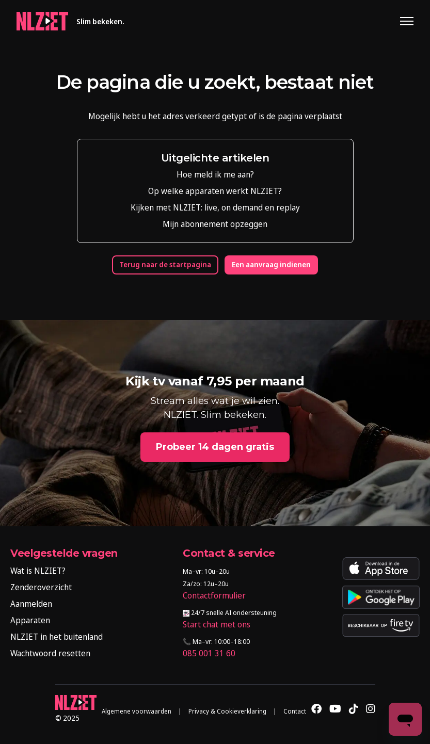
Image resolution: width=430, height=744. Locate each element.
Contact (294, 711)
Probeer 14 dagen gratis (215, 446)
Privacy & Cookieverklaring (227, 711)
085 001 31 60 (209, 653)
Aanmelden (31, 603)
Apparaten (30, 620)
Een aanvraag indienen (271, 265)
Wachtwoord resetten (50, 653)
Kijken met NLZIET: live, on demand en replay (215, 207)
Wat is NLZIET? (38, 570)
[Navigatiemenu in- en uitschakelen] (407, 21)
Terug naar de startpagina (165, 265)
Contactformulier (214, 595)
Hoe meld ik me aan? (215, 174)
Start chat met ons (216, 624)
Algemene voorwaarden (136, 711)
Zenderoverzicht (41, 587)
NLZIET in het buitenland (56, 636)
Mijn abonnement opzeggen (215, 224)
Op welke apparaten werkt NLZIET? (215, 191)
